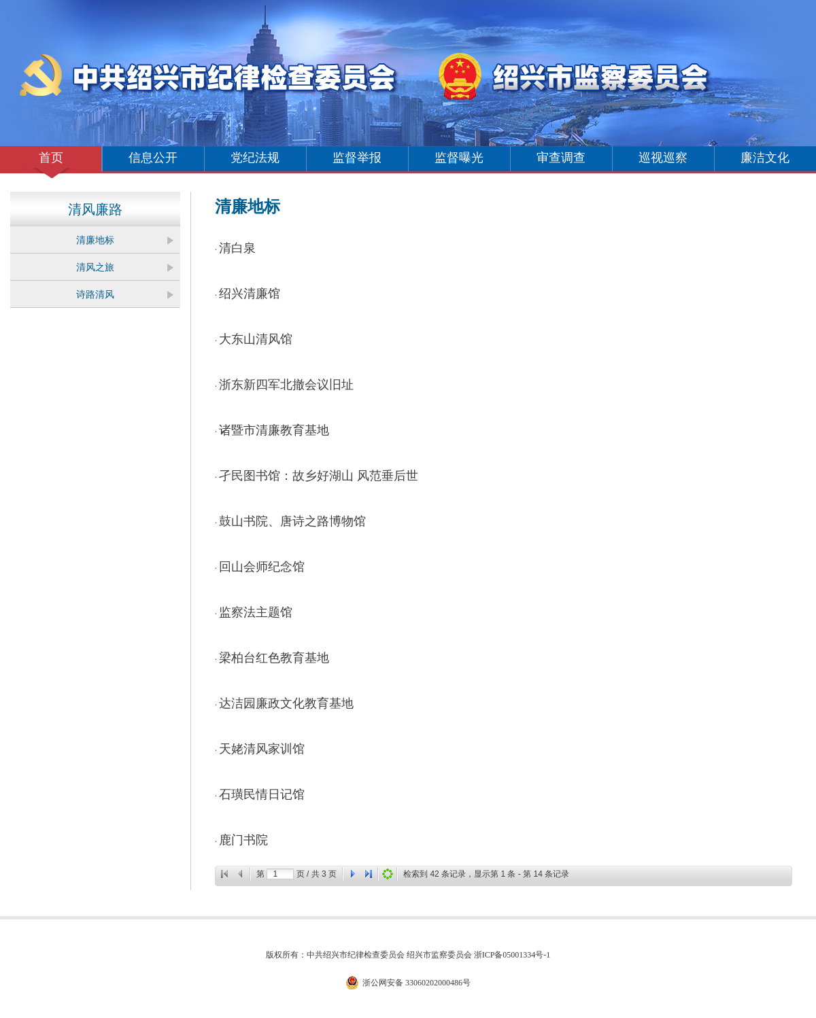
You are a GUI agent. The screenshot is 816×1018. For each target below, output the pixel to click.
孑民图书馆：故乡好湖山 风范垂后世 (318, 475)
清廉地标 (95, 240)
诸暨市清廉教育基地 (274, 430)
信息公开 (153, 157)
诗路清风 (95, 294)
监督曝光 (459, 157)
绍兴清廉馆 (249, 293)
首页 (51, 157)
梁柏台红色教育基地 (274, 658)
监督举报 (357, 157)
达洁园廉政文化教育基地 (286, 703)
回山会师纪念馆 (262, 567)
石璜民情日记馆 (262, 794)
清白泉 (237, 248)
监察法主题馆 (255, 612)
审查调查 (561, 157)
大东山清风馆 (255, 339)
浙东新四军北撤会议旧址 (286, 384)
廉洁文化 (765, 157)
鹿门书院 (243, 840)
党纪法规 (255, 157)
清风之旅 (95, 267)
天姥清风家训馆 (262, 749)
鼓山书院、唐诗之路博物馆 (292, 521)
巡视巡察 (663, 157)
